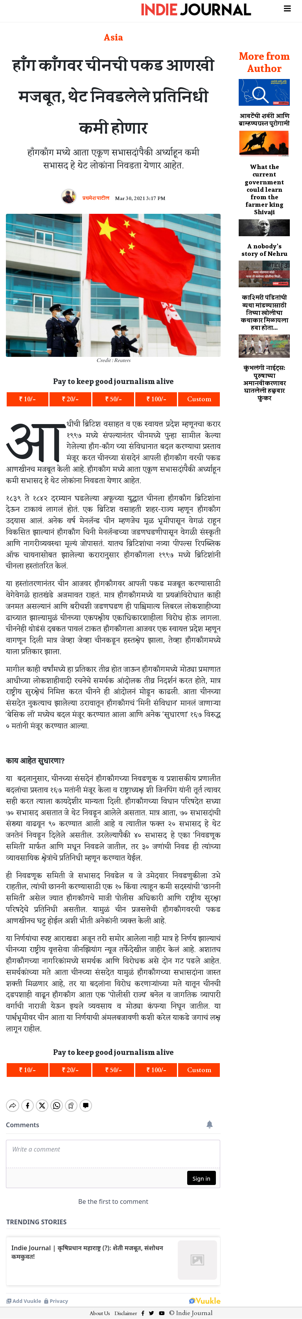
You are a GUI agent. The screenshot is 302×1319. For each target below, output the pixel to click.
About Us (100, 1306)
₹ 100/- (156, 399)
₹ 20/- (70, 399)
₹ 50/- (113, 399)
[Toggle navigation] (287, 7)
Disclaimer (125, 1306)
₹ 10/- (27, 399)
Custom (199, 399)
